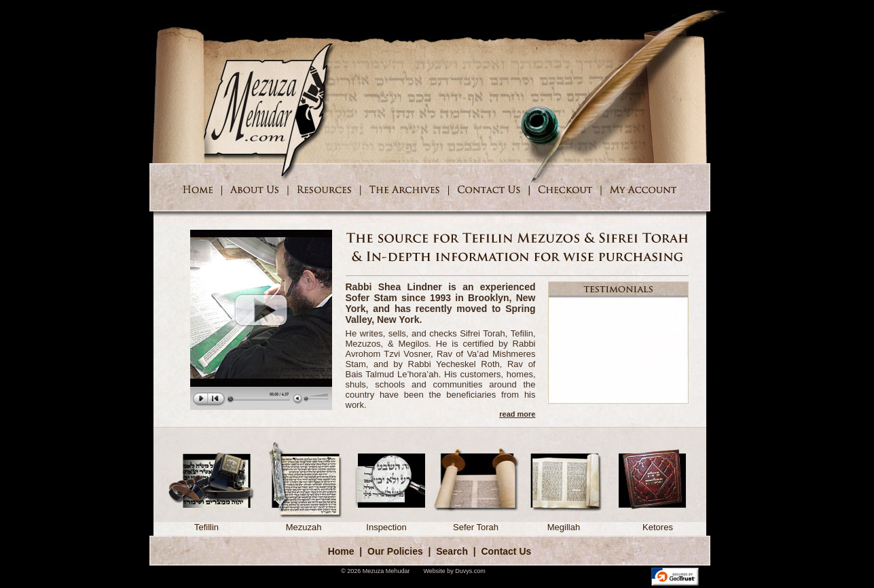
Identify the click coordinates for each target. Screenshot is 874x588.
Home (341, 551)
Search (452, 551)
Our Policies (395, 551)
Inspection (387, 523)
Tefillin (206, 523)
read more (517, 414)
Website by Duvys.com (454, 571)
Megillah (564, 523)
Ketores (658, 523)
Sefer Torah (476, 523)
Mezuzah (304, 523)
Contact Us (506, 551)
